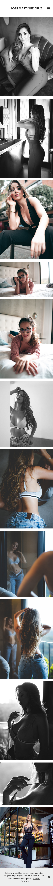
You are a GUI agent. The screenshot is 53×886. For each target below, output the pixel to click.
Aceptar (36, 878)
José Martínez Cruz (26, 8)
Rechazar (24, 881)
